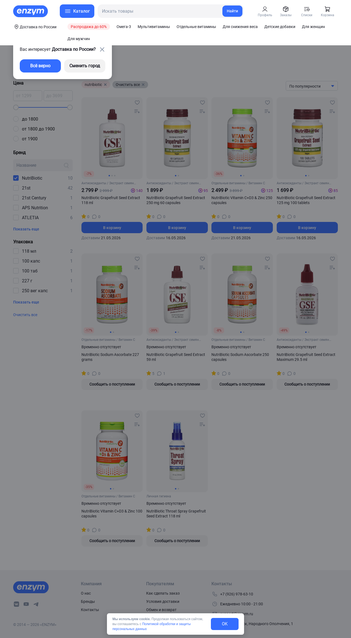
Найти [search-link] (232, 11)
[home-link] (31, 11)
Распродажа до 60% (89, 26)
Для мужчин (78, 39)
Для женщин (313, 26)
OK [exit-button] (225, 623)
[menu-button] (77, 11)
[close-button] (102, 49)
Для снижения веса (240, 26)
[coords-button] (34, 26)
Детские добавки (279, 26)
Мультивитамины (154, 26)
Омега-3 (124, 26)
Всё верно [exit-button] (40, 65)
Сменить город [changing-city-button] (84, 65)
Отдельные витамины (196, 26)
